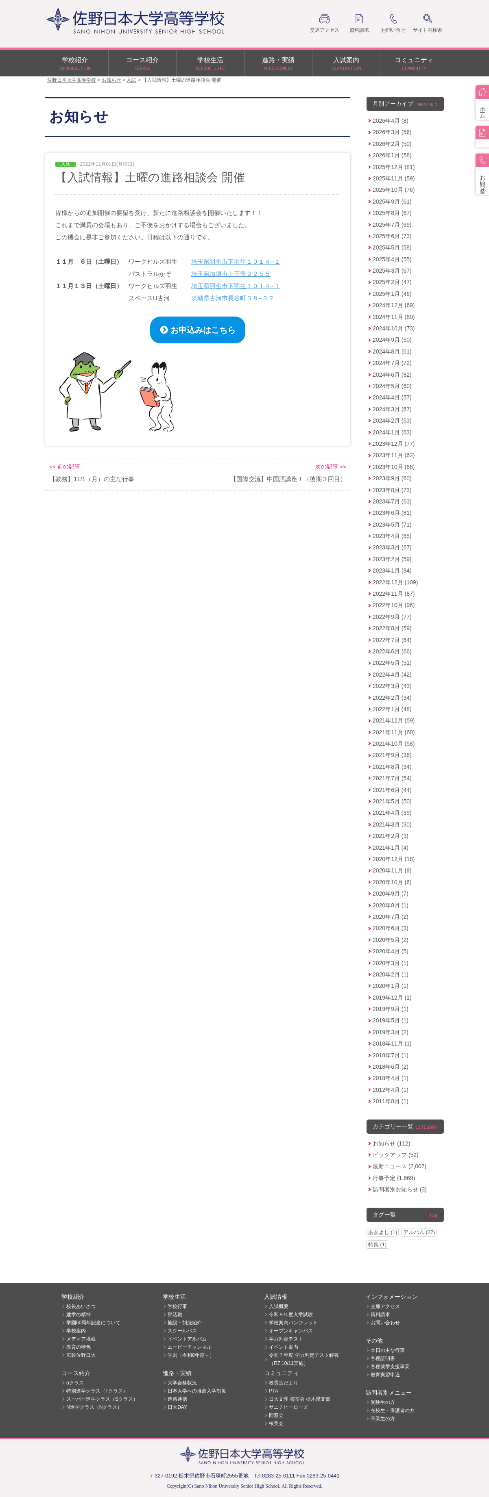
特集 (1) (377, 1244)
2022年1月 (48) (392, 709)
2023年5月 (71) (392, 524)
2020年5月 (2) (390, 940)
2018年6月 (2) (390, 1066)
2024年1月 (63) (392, 432)
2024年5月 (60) (392, 386)
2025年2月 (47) (392, 282)
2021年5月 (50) (392, 801)
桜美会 (276, 1423)
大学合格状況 (182, 1383)
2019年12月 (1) (392, 997)
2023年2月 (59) (392, 559)
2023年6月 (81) (392, 513)
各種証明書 (383, 1358)
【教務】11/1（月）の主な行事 (91, 478)
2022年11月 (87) (394, 593)
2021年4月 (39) (392, 812)
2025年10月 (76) (394, 190)
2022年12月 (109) (395, 582)
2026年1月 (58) (392, 155)
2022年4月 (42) (392, 674)
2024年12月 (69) (394, 305)
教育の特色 (78, 1347)
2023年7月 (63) (392, 501)
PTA (273, 1391)
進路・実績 (278, 64)
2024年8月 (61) (392, 351)
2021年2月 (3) (390, 836)
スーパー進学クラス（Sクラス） (102, 1399)
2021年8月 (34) (392, 767)
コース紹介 (142, 64)
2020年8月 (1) (390, 905)
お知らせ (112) (391, 1143)
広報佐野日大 (81, 1355)
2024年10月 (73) (394, 328)
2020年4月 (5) (390, 951)
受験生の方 (383, 1402)
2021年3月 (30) (392, 824)
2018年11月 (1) (392, 1043)
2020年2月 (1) (390, 974)
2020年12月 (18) (394, 859)
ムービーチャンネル (190, 1347)
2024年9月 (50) (392, 339)
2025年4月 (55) (392, 259)
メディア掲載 (81, 1339)
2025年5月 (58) (392, 247)
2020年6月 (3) (390, 928)
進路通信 (177, 1399)
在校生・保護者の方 (393, 1410)
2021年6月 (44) (392, 790)
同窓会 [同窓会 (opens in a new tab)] (276, 1415)
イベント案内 (283, 1347)
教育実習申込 (385, 1375)
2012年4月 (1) (390, 1090)
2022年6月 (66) (392, 651)
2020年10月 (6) (392, 882)
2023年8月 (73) (392, 490)
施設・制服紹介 (185, 1323)
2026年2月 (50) (392, 144)
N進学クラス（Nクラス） (94, 1407)
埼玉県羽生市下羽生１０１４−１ (235, 261)
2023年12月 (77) (394, 443)
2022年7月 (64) (392, 640)
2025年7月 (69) (392, 224)
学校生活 (210, 64)
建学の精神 (78, 1314)
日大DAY (177, 1407)
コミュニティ (414, 64)
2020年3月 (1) (390, 963)
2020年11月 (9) (392, 870)
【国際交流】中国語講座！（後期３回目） (288, 478)
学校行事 (177, 1306)
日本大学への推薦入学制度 (197, 1391)
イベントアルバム (187, 1339)
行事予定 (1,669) (394, 1178)
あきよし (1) (382, 1232)
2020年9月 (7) (390, 893)
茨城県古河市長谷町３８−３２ (232, 298)
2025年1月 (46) (392, 294)
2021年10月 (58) (394, 743)
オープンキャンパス (291, 1331)
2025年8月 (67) (392, 213)
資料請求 (380, 1314)
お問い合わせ (385, 1323)
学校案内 (76, 1331)
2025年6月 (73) (392, 236)
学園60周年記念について (93, 1323)
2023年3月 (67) (392, 547)
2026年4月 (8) (390, 120)
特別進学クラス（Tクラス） (97, 1391)
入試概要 (278, 1306)
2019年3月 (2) (390, 1032)
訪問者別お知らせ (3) (400, 1189)
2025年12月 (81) (394, 167)
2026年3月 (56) (392, 132)
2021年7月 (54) (392, 778)
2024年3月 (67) (392, 409)
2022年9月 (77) (392, 617)
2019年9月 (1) (390, 1009)
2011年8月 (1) (390, 1101)
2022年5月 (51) (392, 663)
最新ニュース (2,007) (399, 1166)
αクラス (75, 1383)
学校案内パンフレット (293, 1323)
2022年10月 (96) (394, 605)
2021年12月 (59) (394, 720)
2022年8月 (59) (392, 628)
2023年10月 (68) (394, 467)
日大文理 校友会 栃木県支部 (299, 1399)
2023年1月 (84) (392, 570)
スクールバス (182, 1331)
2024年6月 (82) (392, 374)
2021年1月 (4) (390, 847)
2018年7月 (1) (390, 1055)
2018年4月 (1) (390, 1078)
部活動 (175, 1314)
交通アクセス (385, 1306)
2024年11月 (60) (394, 317)
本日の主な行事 (388, 1350)
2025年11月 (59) (394, 178)
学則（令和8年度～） (191, 1355)
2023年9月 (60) (392, 478)
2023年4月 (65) (392, 536)
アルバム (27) (419, 1232)
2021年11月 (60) (394, 732)
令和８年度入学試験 (291, 1314)
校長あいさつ (81, 1306)
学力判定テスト (286, 1339)
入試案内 (346, 64)
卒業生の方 (383, 1418)
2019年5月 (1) (390, 1020)
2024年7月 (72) (392, 363)
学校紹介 (74, 64)
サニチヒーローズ (288, 1407)
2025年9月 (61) (392, 201)
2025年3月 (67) (392, 270)
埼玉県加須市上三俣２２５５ (231, 273)
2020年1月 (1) (390, 986)
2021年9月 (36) (392, 755)
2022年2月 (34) (392, 697)
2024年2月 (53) (392, 420)
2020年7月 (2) (390, 916)
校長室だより (283, 1383)
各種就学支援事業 (390, 1366)
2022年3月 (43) (392, 686)
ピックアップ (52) (396, 1155)
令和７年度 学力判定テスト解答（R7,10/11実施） (303, 1359)
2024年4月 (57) (392, 397)
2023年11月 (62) (394, 455)
